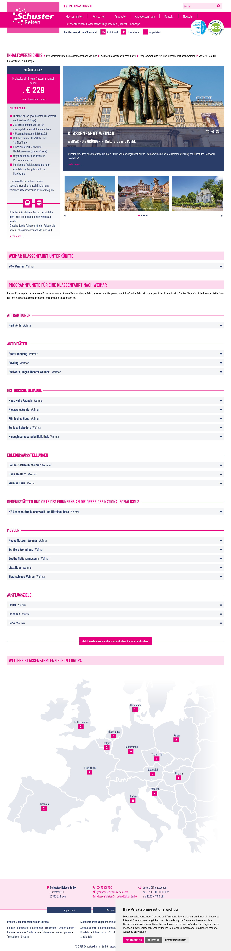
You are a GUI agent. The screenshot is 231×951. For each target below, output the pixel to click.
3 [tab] (144, 215)
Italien (10, 932)
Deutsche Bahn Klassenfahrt (113, 927)
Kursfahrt (85, 932)
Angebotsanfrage (145, 16)
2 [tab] (141, 215)
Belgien (11, 927)
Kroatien (20, 932)
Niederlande (33, 932)
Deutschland (36, 927)
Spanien (67, 932)
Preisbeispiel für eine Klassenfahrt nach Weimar (71, 56)
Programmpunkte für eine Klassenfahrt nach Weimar (167, 56)
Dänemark (22, 927)
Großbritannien (66, 927)
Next (221, 215)
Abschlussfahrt (88, 927)
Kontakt (169, 16)
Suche (187, 6)
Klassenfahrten (74, 16)
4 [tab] (146, 215)
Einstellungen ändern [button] (175, 939)
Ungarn (25, 936)
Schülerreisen (100, 932)
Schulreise (114, 932)
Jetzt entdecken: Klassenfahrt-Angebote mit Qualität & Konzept (103, 24)
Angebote (120, 16)
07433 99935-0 (104, 887)
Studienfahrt (86, 936)
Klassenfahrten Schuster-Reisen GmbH (117, 896)
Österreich (47, 932)
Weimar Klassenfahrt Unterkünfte (118, 56)
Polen (58, 932)
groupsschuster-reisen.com (112, 892)
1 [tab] (139, 215)
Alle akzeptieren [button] (134, 939)
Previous (65, 215)
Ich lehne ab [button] (153, 939)
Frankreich (50, 927)
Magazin (188, 16)
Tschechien (13, 936)
